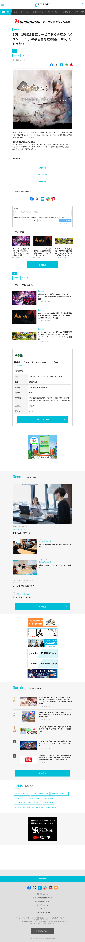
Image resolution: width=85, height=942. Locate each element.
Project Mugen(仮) (48, 798)
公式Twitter (42, 174)
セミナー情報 (53, 11)
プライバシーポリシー (42, 912)
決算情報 (66, 11)
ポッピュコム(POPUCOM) (32, 798)
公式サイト (42, 168)
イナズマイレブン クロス (22, 794)
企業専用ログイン (42, 931)
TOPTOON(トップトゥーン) (59, 794)
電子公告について (42, 905)
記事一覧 (5, 11)
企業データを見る (42, 419)
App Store (42, 181)
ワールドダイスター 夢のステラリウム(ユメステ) (29, 807)
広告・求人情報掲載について (42, 898)
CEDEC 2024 (18, 798)
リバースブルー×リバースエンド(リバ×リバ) (28, 803)
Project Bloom (48, 803)
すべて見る (42, 265)
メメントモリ (25, 55)
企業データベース (21, 11)
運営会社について (42, 894)
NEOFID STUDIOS (51, 807)
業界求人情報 (38, 11)
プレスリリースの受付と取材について (42, 901)
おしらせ (42, 909)
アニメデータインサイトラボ (40, 794)
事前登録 (17, 29)
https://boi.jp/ (19, 365)
